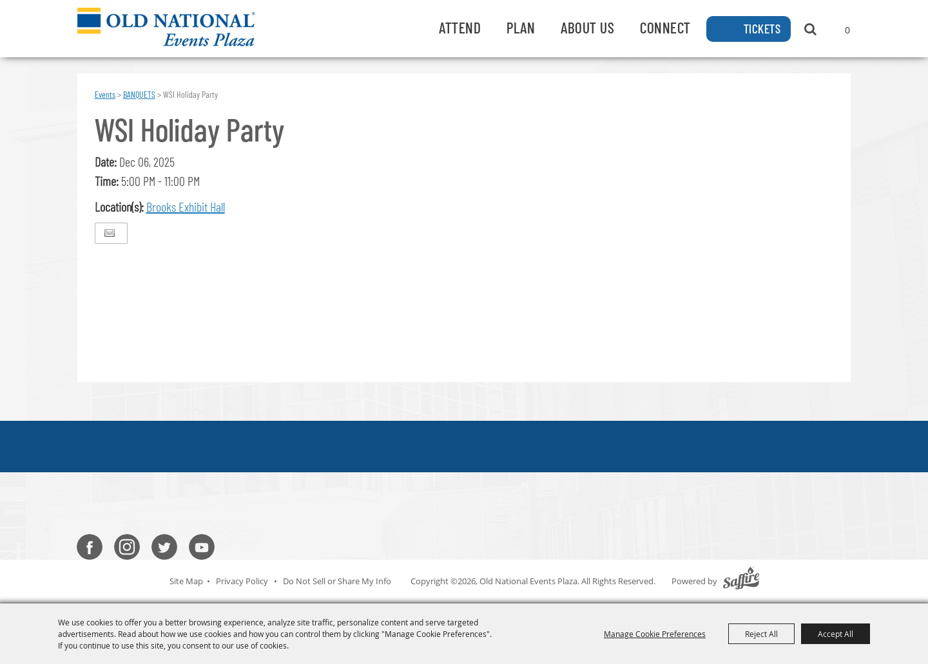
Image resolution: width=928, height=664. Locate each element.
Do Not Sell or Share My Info (337, 581)
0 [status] (847, 30)
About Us (587, 27)
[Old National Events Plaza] (166, 27)
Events (105, 94)
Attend (460, 27)
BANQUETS (139, 94)
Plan (521, 27)
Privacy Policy (242, 581)
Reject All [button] (761, 634)
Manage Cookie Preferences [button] (655, 634)
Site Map (186, 581)
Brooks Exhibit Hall (185, 206)
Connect (665, 27)
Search (810, 29)
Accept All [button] (835, 634)
